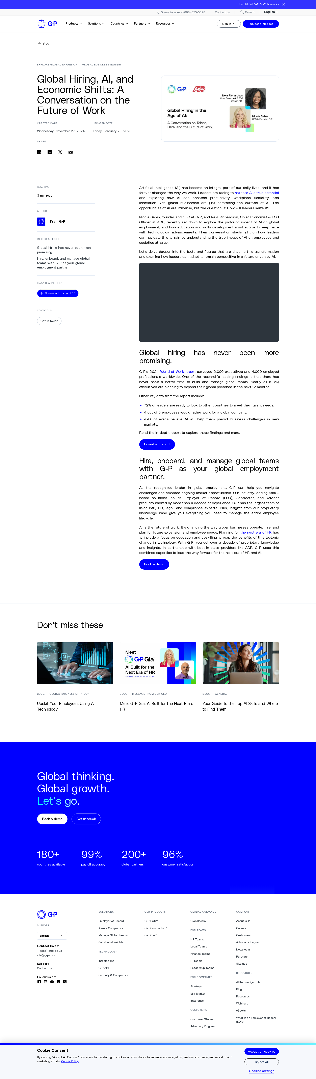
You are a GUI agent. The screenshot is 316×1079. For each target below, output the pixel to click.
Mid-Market (197, 993)
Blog (239, 989)
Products (74, 23)
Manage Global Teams (113, 935)
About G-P (243, 920)
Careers (241, 928)
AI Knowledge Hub (248, 982)
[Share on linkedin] (39, 152)
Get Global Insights (111, 942)
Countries (119, 23)
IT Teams (196, 960)
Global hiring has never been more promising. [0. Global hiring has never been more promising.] (64, 250)
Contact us (44, 968)
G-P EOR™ (151, 920)
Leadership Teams (202, 967)
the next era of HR (256, 532)
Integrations (106, 960)
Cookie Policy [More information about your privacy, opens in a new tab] (70, 1061)
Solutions (96, 23)
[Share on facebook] (50, 152)
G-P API (104, 967)
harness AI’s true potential (257, 192)
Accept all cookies (261, 1051)
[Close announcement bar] (284, 4)
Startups (196, 986)
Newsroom (243, 949)
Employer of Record (111, 920)
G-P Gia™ (150, 935)
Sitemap (241, 963)
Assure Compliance (111, 928)
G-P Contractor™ (155, 928)
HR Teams (197, 939)
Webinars (242, 1003)
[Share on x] (60, 152)
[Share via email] (71, 152)
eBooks (241, 1010)
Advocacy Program (202, 1026)
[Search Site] (247, 12)
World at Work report (178, 371)
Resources (165, 23)
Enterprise (197, 1000)
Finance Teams (200, 953)
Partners (142, 23)
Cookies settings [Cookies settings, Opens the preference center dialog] (261, 1071)
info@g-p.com (46, 955)
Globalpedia (198, 920)
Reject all (262, 1062)
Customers (243, 935)
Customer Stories (201, 1019)
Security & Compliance (113, 975)
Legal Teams (198, 946)
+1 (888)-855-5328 (49, 950)
